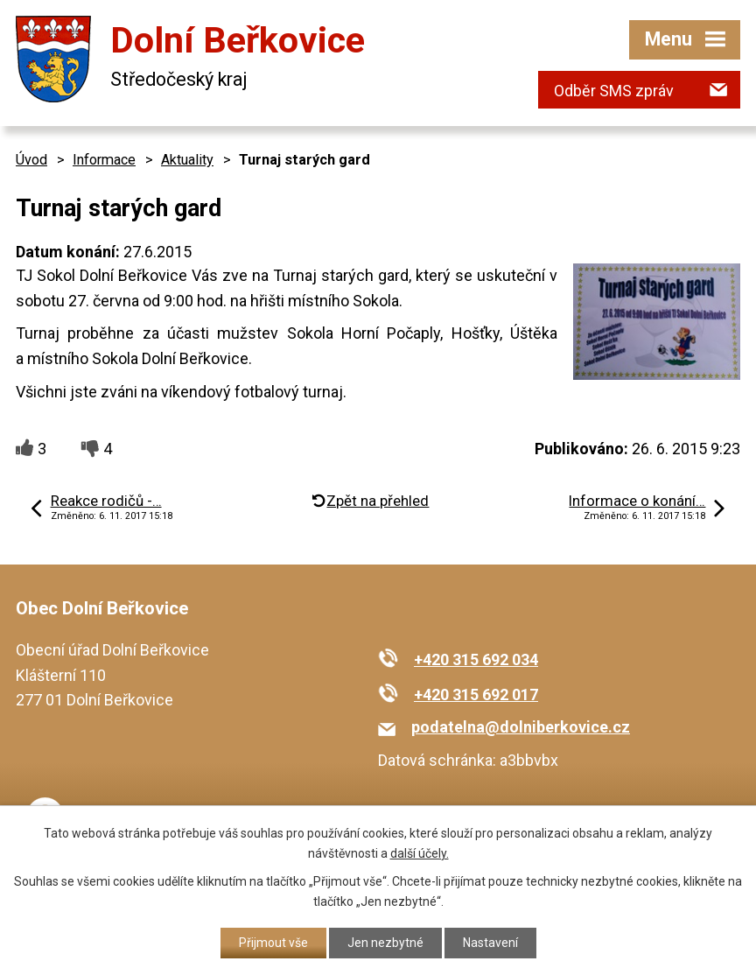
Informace (104, 159)
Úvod (31, 159)
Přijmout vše (273, 943)
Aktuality (187, 159)
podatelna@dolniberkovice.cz (520, 727)
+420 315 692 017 (476, 694)
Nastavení (490, 943)
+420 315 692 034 (476, 659)
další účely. (419, 853)
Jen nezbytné (385, 943)
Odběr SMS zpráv (614, 90)
